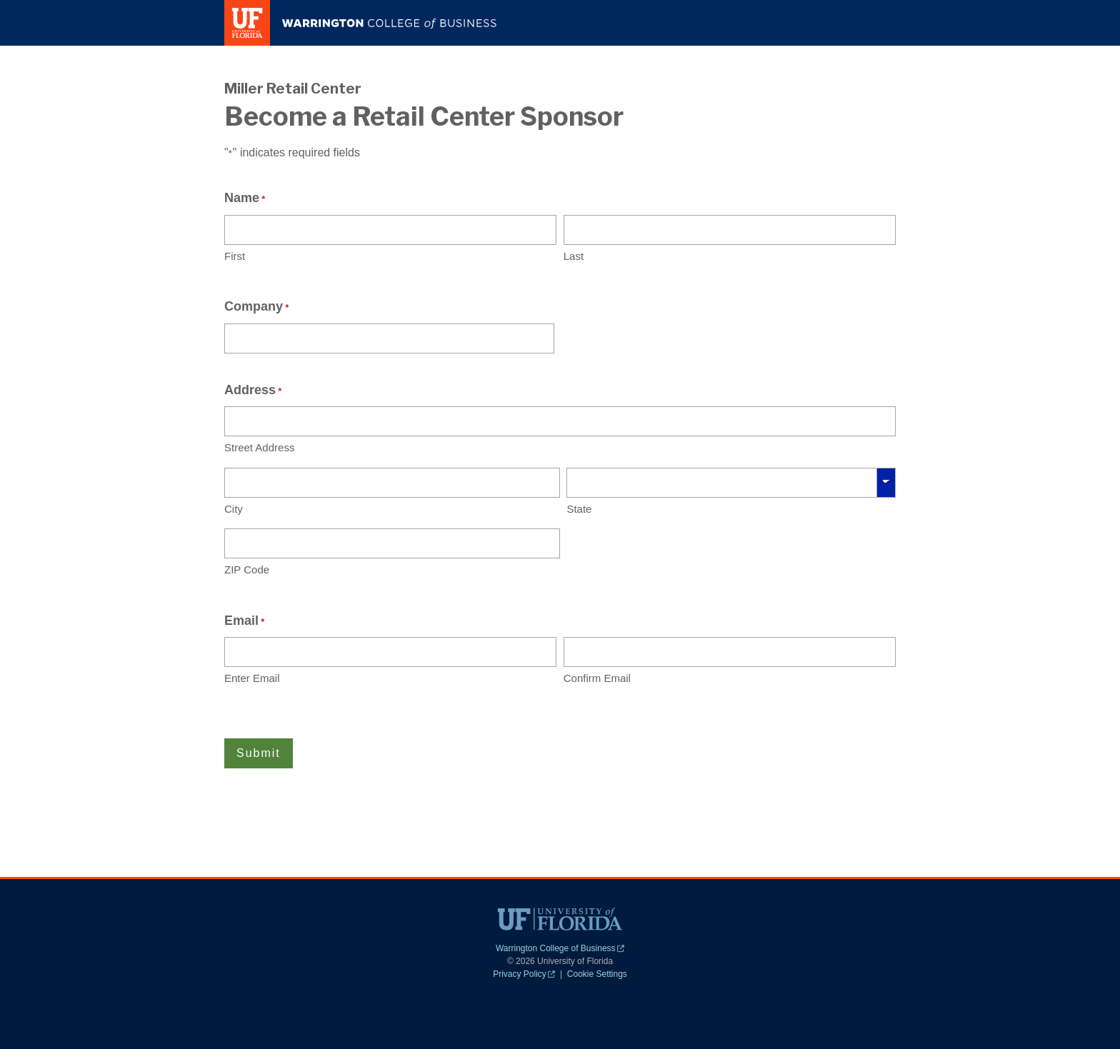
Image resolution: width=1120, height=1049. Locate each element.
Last (574, 256)
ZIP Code (246, 569)
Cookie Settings (597, 974)
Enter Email (252, 678)
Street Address (259, 447)
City (233, 509)
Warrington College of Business (560, 948)
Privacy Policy (524, 974)
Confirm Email (597, 678)
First (234, 256)
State (578, 509)
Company (256, 306)
